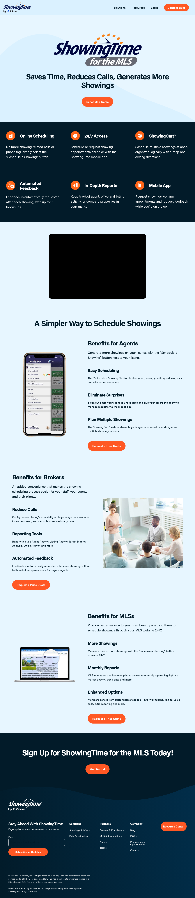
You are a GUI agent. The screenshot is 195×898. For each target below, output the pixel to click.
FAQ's (133, 836)
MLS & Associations (111, 836)
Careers (134, 850)
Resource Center (173, 826)
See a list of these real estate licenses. (44, 881)
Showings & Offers (79, 830)
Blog (132, 830)
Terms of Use (69, 888)
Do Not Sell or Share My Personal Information (28, 888)
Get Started (97, 769)
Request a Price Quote (106, 446)
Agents (103, 842)
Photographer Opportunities (137, 843)
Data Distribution (78, 836)
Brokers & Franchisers (112, 830)
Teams (103, 847)
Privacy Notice (55, 888)
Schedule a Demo (97, 102)
